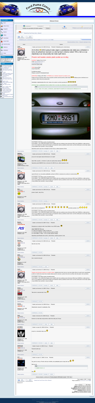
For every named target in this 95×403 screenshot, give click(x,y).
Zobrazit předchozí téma (72, 42)
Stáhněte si (5, 47)
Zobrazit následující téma (85, 42)
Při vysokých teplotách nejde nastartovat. (6, 67)
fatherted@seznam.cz (40, 61)
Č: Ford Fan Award (6, 88)
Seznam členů (6, 41)
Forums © (92, 396)
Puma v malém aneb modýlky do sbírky (6, 87)
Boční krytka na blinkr (6, 74)
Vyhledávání (5, 50)
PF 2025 (4, 72)
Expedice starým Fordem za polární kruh (7, 95)
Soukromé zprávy (6, 44)
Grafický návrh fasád (36, 399)
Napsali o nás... (5, 81)
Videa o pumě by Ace (6, 77)
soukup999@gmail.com (37, 63)
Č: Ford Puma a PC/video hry (5, 76)
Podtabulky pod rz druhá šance (26, 39)
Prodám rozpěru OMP (7, 89)
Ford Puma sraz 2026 (7, 65)
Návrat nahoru (21, 151)
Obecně (39, 33)
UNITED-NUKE (48, 401)
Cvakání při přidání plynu (7, 73)
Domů (4, 22)
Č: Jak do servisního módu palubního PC (6, 91)
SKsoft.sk (55, 399)
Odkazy (4, 35)
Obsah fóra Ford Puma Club (30, 33)
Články (4, 53)
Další (52, 39)
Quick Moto (44, 399)
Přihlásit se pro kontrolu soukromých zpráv (82, 28)
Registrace (64, 28)
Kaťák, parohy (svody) (7, 69)
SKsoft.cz (50, 399)
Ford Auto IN (60, 399)
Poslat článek (5, 38)
